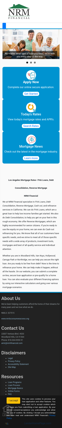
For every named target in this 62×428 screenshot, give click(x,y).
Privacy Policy (14, 361)
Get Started (31, 93)
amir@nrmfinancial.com (11, 343)
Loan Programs (14, 382)
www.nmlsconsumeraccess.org (15, 319)
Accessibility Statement (18, 364)
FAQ (10, 394)
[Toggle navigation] (4, 26)
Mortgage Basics (15, 388)
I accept (13, 400)
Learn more (31, 158)
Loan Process (14, 385)
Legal (10, 358)
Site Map (12, 367)
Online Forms (14, 391)
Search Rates (31, 126)
